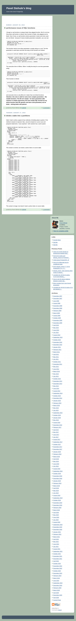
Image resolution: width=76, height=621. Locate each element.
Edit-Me (55, 242)
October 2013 (57, 378)
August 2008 (56, 303)
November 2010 (57, 342)
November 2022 (57, 566)
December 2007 (57, 298)
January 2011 (57, 347)
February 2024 (57, 575)
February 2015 (57, 403)
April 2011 (56, 354)
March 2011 (56, 352)
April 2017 (56, 430)
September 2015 (57, 412)
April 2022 (56, 561)
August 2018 (56, 468)
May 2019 (56, 490)
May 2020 (56, 515)
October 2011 (57, 361)
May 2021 (56, 541)
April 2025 (56, 592)
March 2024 (56, 578)
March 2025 (56, 590)
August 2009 (56, 315)
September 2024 (57, 583)
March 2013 (56, 371)
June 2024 (56, 580)
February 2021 (57, 534)
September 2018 (57, 471)
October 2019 (57, 500)
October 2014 (57, 396)
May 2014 (56, 386)
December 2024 (57, 585)
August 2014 (56, 391)
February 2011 (57, 349)
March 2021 (56, 537)
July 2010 (56, 332)
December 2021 (57, 558)
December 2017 (57, 449)
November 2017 (57, 447)
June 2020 (56, 517)
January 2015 (57, 400)
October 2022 (57, 563)
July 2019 (56, 493)
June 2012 (56, 369)
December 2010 (57, 344)
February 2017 (57, 427)
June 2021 (56, 544)
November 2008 (57, 306)
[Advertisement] (27, 20)
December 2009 (57, 323)
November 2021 (57, 556)
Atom (59, 610)
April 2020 (56, 512)
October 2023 (57, 571)
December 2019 (57, 505)
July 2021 (56, 546)
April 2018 (56, 459)
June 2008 (56, 301)
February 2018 (57, 454)
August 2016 (56, 422)
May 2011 (56, 357)
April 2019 (56, 488)
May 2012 (56, 366)
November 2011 (57, 364)
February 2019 (57, 483)
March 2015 (56, 405)
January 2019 (57, 481)
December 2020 (57, 529)
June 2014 (56, 388)
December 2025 (57, 595)
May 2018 (56, 461)
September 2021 (57, 551)
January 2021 (57, 532)
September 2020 (57, 524)
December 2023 (57, 573)
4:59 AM (24, 209)
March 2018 (56, 456)
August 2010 (56, 335)
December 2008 (57, 308)
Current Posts (57, 600)
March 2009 (56, 313)
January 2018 (57, 451)
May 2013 (56, 374)
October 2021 (57, 553)
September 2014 (57, 393)
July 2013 (56, 376)
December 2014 (57, 398)
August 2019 (56, 495)
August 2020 (56, 522)
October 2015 (57, 415)
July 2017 (56, 437)
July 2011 (56, 359)
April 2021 (56, 539)
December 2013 (57, 383)
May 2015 (56, 408)
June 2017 (56, 434)
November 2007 (57, 296)
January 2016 (57, 417)
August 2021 (56, 549)
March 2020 (56, 510)
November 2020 (57, 527)
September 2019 (57, 498)
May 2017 (56, 432)
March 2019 (56, 485)
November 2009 (57, 320)
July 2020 (56, 520)
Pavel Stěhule (63, 223)
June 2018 (56, 464)
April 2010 (56, 325)
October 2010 (57, 340)
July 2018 (56, 466)
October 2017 (57, 444)
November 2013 (57, 381)
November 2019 (57, 502)
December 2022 (57, 568)
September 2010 (57, 337)
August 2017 (56, 439)
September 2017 (57, 442)
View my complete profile (60, 231)
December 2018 (57, 478)
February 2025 (57, 588)
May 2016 (56, 420)
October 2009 (57, 318)
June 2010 (56, 330)
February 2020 (57, 507)
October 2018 (57, 473)
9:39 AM (24, 108)
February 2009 (57, 310)
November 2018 (57, 476)
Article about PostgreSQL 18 (61, 260)
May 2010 (56, 327)
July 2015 (56, 410)
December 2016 (57, 425)
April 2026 (56, 597)
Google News (57, 240)
